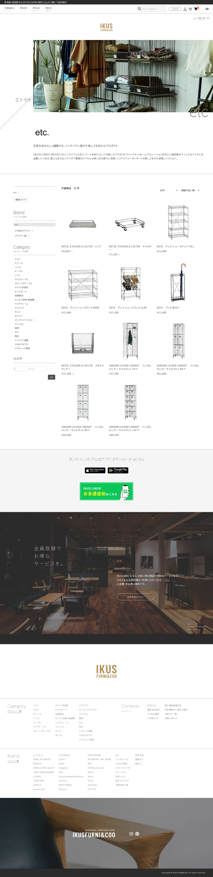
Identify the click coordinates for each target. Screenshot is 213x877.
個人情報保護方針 (173, 705)
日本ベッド (120, 776)
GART (62, 763)
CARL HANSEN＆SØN (43, 772)
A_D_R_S (38, 755)
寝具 (17, 328)
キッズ (18, 312)
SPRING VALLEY (96, 767)
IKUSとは (151, 705)
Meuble (62, 789)
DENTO (37, 784)
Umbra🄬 (92, 784)
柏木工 (138, 763)
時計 (17, 336)
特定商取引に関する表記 (176, 709)
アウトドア (83, 705)
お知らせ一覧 (171, 713)
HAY (61, 772)
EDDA (62, 759)
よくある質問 (153, 713)
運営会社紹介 (153, 709)
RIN (90, 763)
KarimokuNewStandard (71, 776)
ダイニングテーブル (23, 283)
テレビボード (21, 291)
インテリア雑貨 (22, 340)
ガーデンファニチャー (24, 320)
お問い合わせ (171, 718)
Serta (90, 776)
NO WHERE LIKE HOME (99, 759)
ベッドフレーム (21, 303)
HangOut (63, 767)
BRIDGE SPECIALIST (43, 767)
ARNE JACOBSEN (42, 759)
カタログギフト (21, 344)
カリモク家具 (122, 763)
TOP (195, 18)
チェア (18, 259)
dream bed (39, 789)
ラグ (17, 332)
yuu (117, 755)
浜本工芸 (139, 755)
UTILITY (92, 789)
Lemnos (63, 780)
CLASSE (37, 776)
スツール (19, 263)
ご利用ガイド (153, 718)
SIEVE (91, 772)
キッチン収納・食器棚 (24, 299)
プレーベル (121, 772)
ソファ (17, 275)
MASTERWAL (65, 784)
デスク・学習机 (21, 287)
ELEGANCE (64, 755)
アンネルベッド (122, 759)
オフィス (18, 316)
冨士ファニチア (122, 780)
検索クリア (21, 199)
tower (91, 780)
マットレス (19, 307)
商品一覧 (201, 18)
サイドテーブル (21, 279)
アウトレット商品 (22, 348)
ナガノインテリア (123, 767)
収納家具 (19, 295)
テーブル (19, 271)
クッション (19, 324)
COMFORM (38, 780)
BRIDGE (37, 763)
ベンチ (18, 267)
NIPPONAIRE (94, 755)
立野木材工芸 (122, 784)
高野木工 (139, 759)
